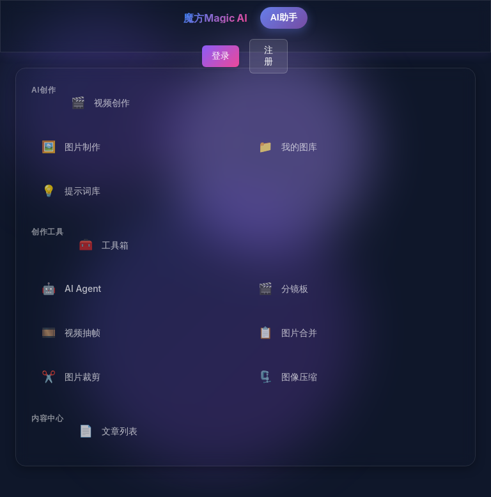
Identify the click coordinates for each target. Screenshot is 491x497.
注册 (268, 55)
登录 (221, 55)
